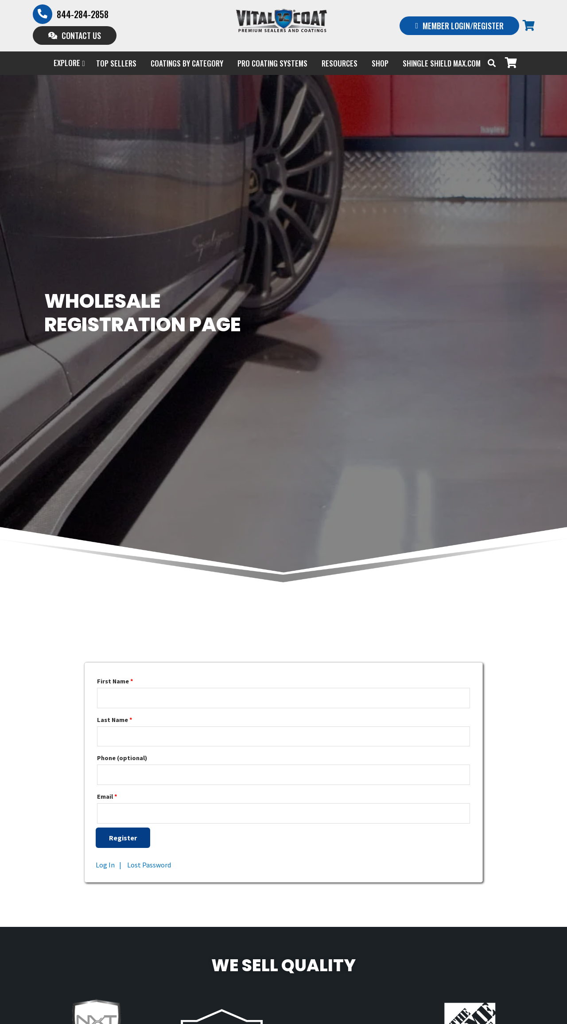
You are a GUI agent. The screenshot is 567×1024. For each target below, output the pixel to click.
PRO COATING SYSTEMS (272, 63)
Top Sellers (116, 63)
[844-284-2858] (42, 14)
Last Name (114, 720)
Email (107, 797)
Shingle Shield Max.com (442, 63)
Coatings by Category (187, 63)
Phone (122, 758)
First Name (115, 682)
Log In (105, 865)
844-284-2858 (83, 14)
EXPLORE (69, 63)
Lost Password (149, 865)
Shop (380, 63)
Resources (339, 63)
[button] (492, 63)
